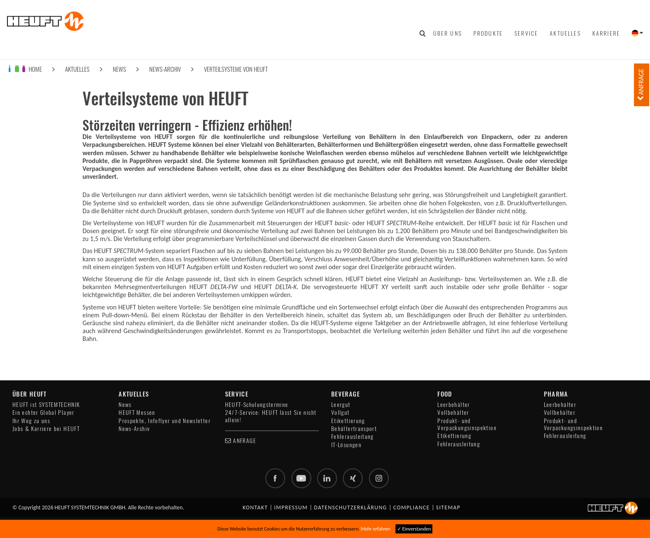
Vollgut (340, 412)
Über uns (447, 33)
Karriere (606, 33)
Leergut (341, 405)
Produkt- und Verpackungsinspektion (467, 424)
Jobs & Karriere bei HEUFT (46, 429)
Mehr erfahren (375, 529)
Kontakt (255, 507)
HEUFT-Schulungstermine (257, 405)
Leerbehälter (453, 405)
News (119, 69)
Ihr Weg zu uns (31, 421)
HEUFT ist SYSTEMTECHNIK (46, 405)
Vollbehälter (453, 412)
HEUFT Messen (137, 412)
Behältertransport (354, 429)
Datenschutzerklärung (350, 507)
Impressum (291, 507)
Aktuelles (565, 33)
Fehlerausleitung (352, 437)
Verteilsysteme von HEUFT (236, 69)
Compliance (411, 507)
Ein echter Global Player (43, 412)
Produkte (488, 33)
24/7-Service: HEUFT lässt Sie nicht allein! (271, 416)
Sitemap (448, 507)
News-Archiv (165, 69)
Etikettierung (348, 421)
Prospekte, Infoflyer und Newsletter (165, 421)
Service (526, 33)
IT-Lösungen (346, 445)
